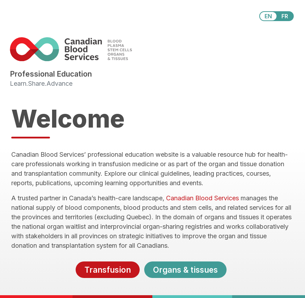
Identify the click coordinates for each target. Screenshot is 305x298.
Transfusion (107, 269)
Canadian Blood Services (202, 198)
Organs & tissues (185, 269)
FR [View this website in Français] (284, 16)
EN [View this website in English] (268, 16)
